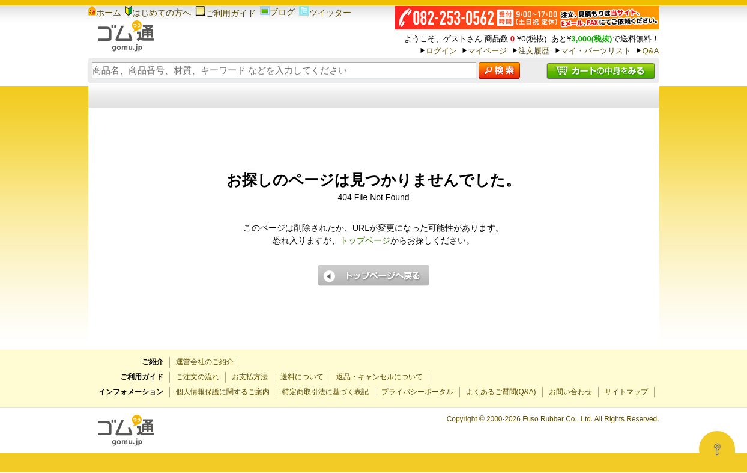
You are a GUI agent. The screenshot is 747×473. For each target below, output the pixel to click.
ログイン (441, 50)
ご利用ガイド (225, 13)
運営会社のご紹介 (205, 362)
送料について (302, 377)
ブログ (277, 12)
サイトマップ (626, 392)
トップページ (365, 240)
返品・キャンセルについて (379, 377)
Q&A (650, 50)
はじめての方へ (158, 12)
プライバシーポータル (417, 392)
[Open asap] (717, 449)
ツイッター (325, 12)
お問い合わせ (570, 392)
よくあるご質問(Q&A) (501, 392)
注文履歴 (533, 50)
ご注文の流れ (197, 377)
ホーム (104, 12)
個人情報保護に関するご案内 (223, 392)
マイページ (487, 50)
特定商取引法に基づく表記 (325, 392)
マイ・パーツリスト (596, 50)
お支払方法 (250, 377)
